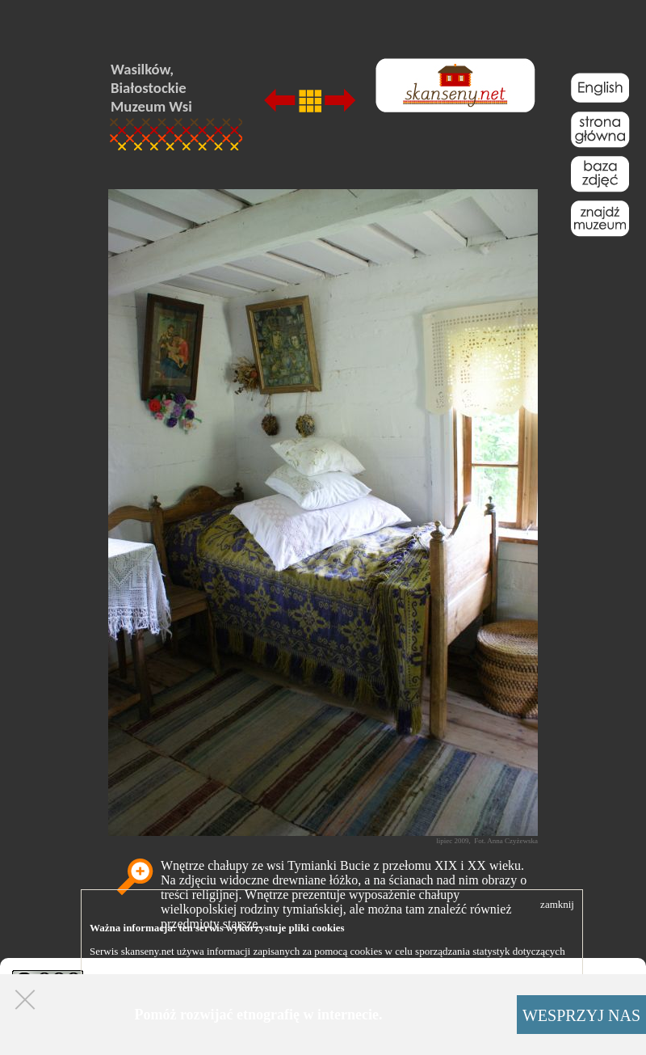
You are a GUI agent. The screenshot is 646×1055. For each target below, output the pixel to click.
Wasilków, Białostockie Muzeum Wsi (151, 88)
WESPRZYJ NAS (581, 1015)
